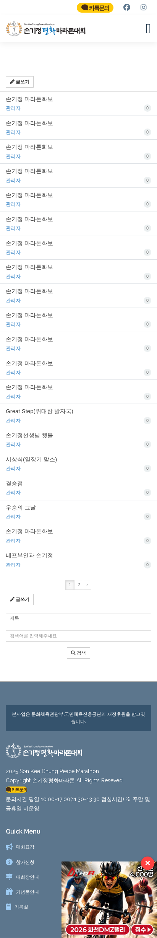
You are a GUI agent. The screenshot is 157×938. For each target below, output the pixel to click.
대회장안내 (27, 877)
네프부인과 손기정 (78, 564)
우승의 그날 (78, 516)
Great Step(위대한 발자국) (78, 420)
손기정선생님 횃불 (78, 444)
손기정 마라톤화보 (78, 107)
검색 (78, 656)
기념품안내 (27, 892)
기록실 (21, 907)
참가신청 (25, 862)
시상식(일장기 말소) (78, 467)
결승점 (78, 492)
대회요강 (25, 847)
